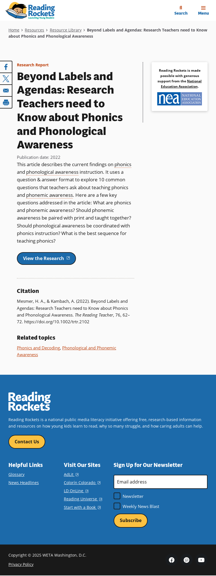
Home (13, 30)
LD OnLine (76, 490)
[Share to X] (6, 79)
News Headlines (23, 482)
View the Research (49, 258)
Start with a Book (82, 507)
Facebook (171, 560)
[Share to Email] (6, 90)
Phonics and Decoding (38, 348)
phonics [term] (122, 164)
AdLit (71, 474)
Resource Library (66, 30)
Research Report (33, 64)
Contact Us (27, 442)
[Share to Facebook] (6, 67)
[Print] (6, 102)
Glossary (16, 474)
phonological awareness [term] (52, 172)
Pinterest (186, 560)
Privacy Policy (20, 564)
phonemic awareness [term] (49, 195)
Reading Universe (83, 499)
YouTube (201, 560)
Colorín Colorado (82, 482)
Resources (34, 30)
